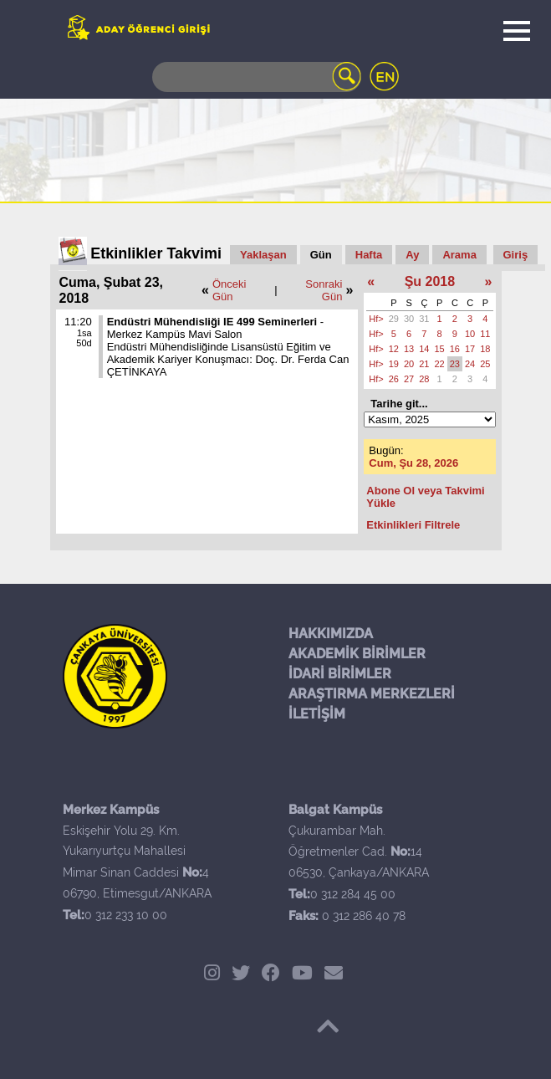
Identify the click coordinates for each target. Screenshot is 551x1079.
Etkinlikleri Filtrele (413, 525)
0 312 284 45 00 (352, 894)
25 (485, 364)
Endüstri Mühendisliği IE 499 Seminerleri (212, 321)
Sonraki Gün (323, 290)
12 (394, 349)
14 (424, 349)
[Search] (256, 77)
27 (409, 379)
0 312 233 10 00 (125, 915)
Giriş (515, 254)
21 (424, 364)
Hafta (369, 254)
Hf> (376, 319)
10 (470, 334)
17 (470, 349)
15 (440, 349)
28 (424, 379)
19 (394, 364)
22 (440, 364)
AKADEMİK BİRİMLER (357, 654)
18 (485, 349)
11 (485, 334)
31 (424, 319)
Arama (459, 254)
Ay (412, 254)
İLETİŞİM (316, 714)
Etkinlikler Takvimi (156, 253)
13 (409, 349)
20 (409, 364)
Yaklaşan (263, 254)
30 (409, 319)
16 (455, 349)
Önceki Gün (229, 290)
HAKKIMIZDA (330, 634)
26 (394, 379)
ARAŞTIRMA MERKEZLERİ (371, 694)
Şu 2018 (430, 281)
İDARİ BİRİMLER (339, 674)
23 (455, 364)
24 (470, 364)
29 (394, 319)
